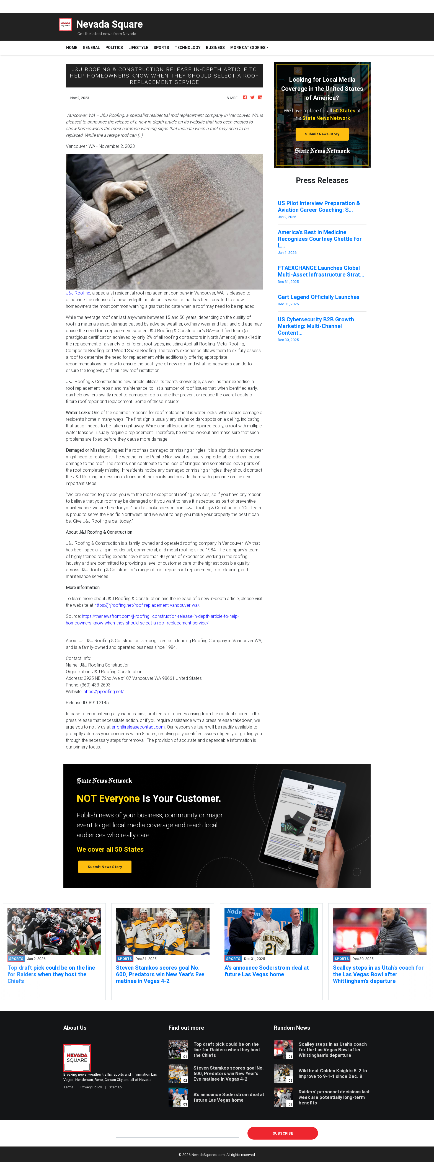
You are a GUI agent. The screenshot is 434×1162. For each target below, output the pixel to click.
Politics (114, 47)
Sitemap (115, 1087)
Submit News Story (322, 134)
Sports (161, 47)
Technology (187, 47)
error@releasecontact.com (138, 727)
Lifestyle (138, 47)
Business (215, 47)
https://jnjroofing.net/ (104, 691)
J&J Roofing (78, 293)
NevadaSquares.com (208, 1154)
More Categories (247, 47)
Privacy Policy (91, 1087)
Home (73, 47)
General (91, 47)
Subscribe (283, 1133)
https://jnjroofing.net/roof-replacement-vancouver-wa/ (146, 605)
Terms (68, 1087)
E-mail (122, 1133)
